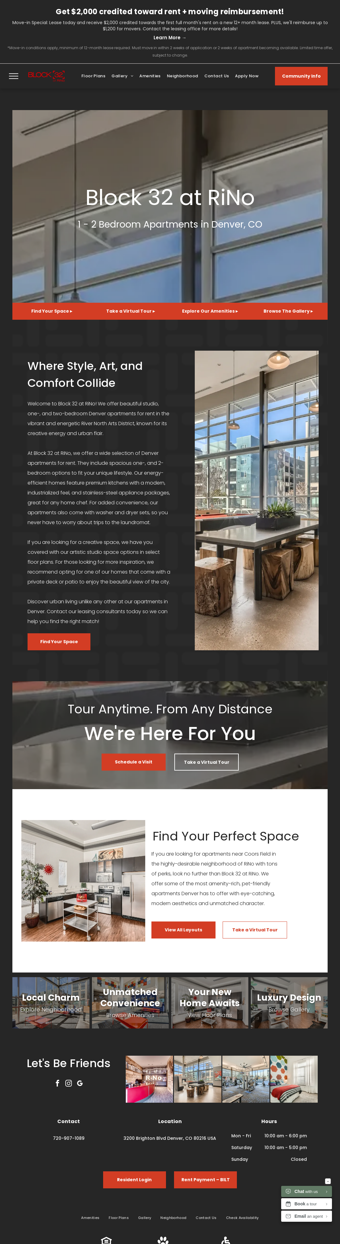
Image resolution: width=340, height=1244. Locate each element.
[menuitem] (93, 76)
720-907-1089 (69, 1138)
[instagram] (69, 1084)
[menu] (14, 76)
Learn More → (170, 37)
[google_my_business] (80, 1084)
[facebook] (58, 1084)
